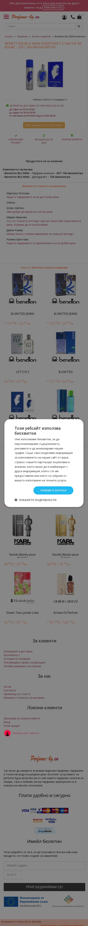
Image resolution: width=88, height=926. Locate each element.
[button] (35, 499)
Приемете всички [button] (53, 490)
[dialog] (44, 463)
